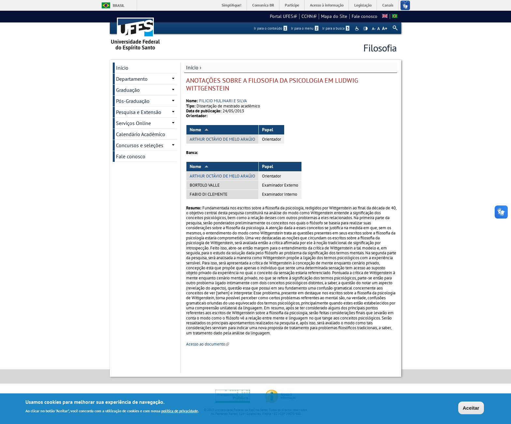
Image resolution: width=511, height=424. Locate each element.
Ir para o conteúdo (270, 28)
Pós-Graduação (133, 101)
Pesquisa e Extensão (138, 112)
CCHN (308, 16)
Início (192, 67)
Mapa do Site (334, 16)
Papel (267, 130)
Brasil (118, 5)
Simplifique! (231, 5)
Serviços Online (133, 123)
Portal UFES (283, 16)
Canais (387, 5)
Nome (199, 130)
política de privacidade (179, 411)
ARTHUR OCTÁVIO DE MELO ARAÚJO (222, 139)
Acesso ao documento (207, 344)
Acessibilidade (357, 28)
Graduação (128, 90)
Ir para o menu (304, 28)
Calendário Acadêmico (140, 134)
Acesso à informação (326, 5)
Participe (292, 5)
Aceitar (471, 408)
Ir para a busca (335, 28)
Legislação (363, 5)
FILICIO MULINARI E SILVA (223, 101)
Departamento (132, 79)
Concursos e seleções (139, 145)
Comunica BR (263, 5)
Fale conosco (364, 16)
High (365, 28)
